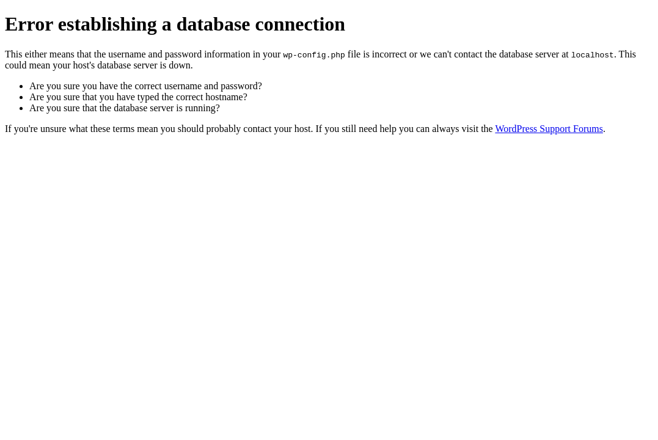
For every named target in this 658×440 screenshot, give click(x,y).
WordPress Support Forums (549, 128)
